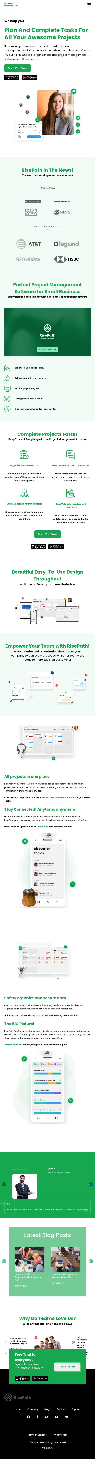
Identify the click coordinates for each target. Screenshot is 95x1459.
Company (32, 1409)
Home (18, 1409)
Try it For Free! (17, 68)
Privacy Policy (60, 1434)
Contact (61, 1409)
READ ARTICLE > (21, 1286)
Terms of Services (37, 1434)
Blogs (47, 1409)
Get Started (67, 1366)
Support (76, 1409)
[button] (91, 1184)
